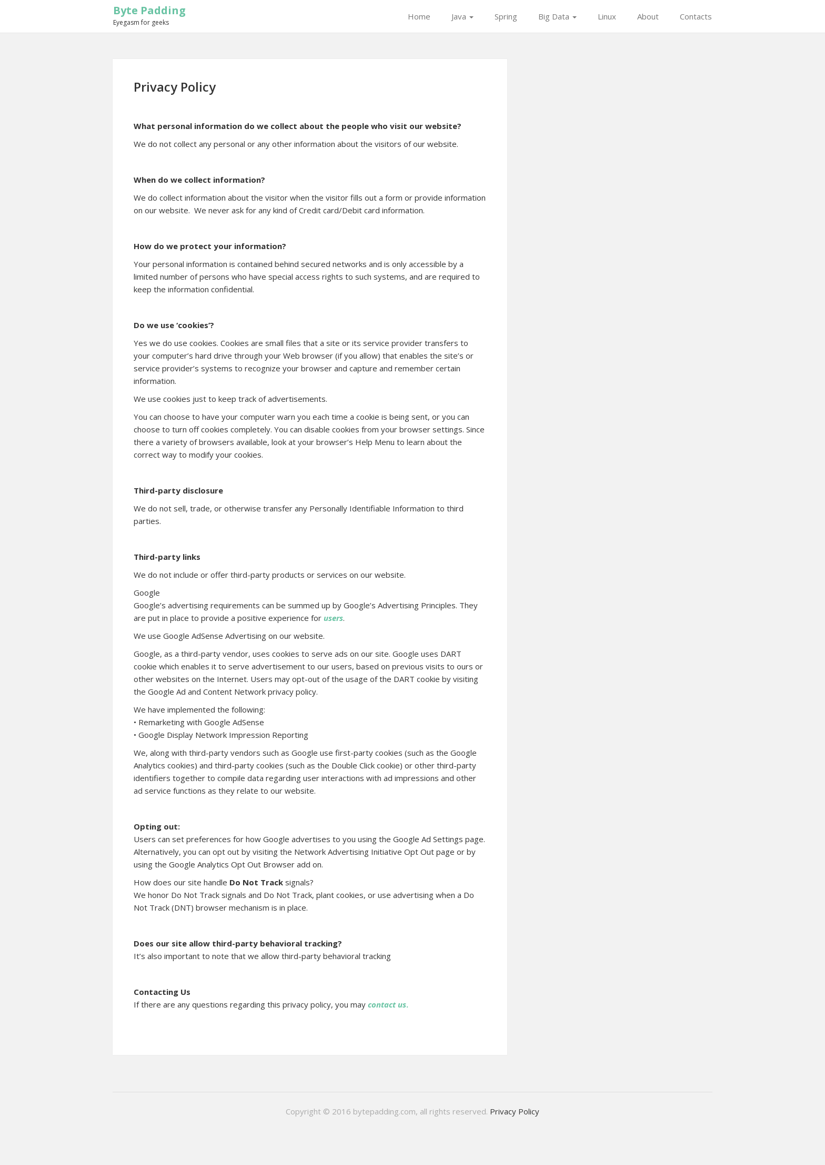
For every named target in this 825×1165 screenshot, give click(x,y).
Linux (607, 16)
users (333, 618)
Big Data (557, 16)
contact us (387, 1004)
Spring (506, 16)
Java (462, 16)
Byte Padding (149, 10)
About (648, 16)
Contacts (696, 16)
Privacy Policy (514, 1111)
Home (419, 16)
